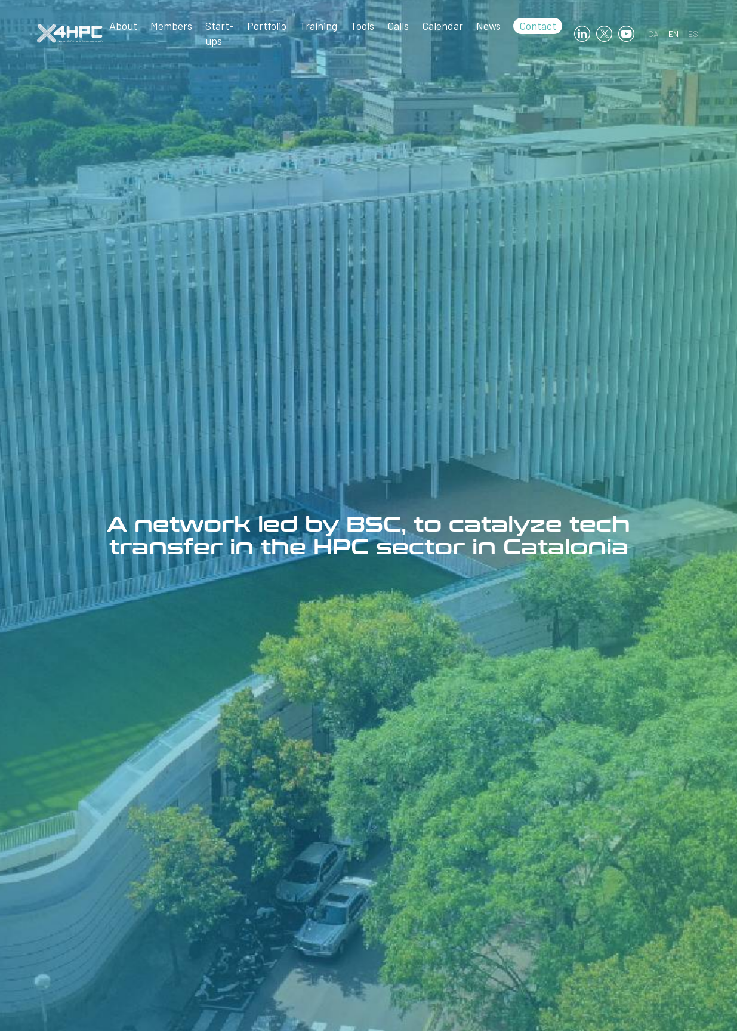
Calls (398, 25)
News (488, 25)
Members (171, 25)
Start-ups (219, 33)
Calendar (442, 25)
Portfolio (266, 25)
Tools (362, 25)
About (123, 25)
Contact (537, 25)
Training (318, 25)
